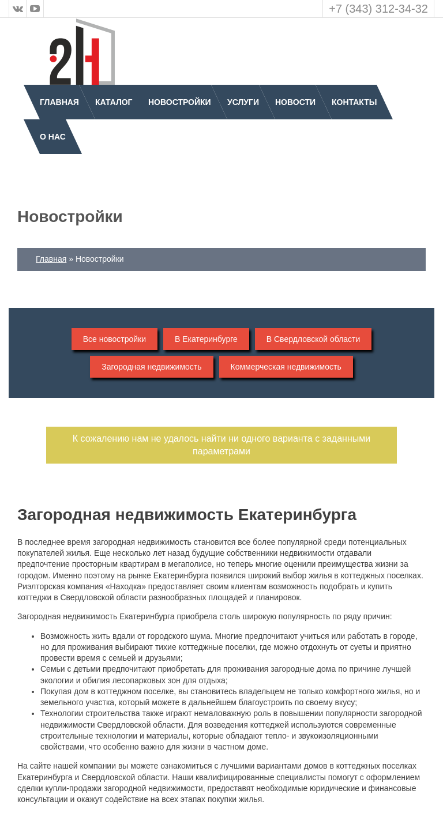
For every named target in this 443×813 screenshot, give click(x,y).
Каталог (114, 102)
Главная (59, 102)
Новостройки (179, 102)
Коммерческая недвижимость (286, 366)
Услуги (243, 102)
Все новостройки (114, 339)
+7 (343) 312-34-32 (378, 8)
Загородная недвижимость (151, 366)
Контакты (354, 102)
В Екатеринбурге (206, 339)
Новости (295, 102)
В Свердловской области (313, 339)
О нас (53, 136)
